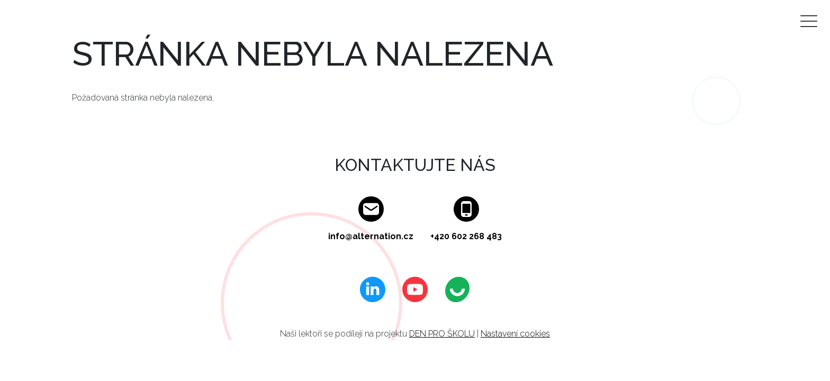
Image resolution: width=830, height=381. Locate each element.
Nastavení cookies (515, 334)
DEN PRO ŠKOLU (442, 334)
